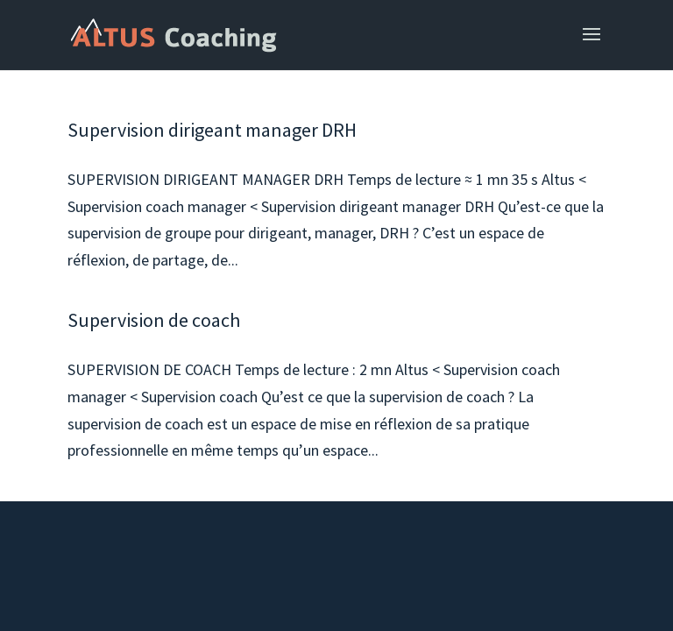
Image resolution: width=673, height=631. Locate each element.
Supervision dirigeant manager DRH (212, 129)
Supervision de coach (153, 320)
